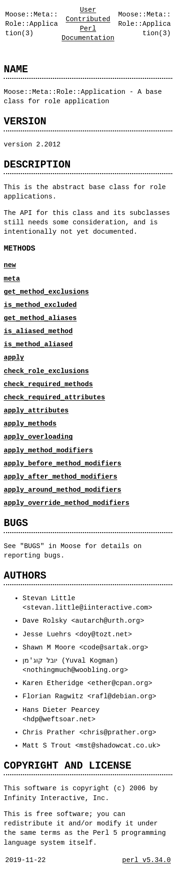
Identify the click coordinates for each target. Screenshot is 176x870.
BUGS (16, 523)
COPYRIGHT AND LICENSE (67, 765)
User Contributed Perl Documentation (87, 23)
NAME (16, 69)
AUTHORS (25, 575)
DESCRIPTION (37, 164)
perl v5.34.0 (146, 859)
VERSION (25, 121)
